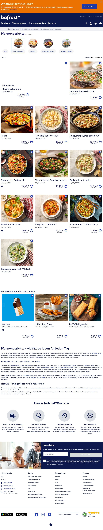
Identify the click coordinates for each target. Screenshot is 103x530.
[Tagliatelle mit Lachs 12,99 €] (86, 174)
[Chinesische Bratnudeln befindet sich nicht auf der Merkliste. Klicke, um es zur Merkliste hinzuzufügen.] (31, 154)
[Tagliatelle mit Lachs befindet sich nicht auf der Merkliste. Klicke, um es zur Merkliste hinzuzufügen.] (100, 154)
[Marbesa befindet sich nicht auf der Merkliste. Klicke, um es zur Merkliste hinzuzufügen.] (32, 300)
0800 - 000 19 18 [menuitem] (7, 495)
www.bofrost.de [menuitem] (7, 489)
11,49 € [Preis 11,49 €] (58, 188)
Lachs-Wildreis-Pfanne (66, 372)
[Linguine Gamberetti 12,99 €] (51, 219)
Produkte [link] (5, 23)
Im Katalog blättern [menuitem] (34, 483)
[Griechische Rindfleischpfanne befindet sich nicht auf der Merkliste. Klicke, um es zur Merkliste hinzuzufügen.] (66, 63)
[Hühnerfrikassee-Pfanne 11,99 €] (86, 84)
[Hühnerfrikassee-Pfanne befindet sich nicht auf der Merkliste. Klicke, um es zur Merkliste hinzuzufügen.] (100, 63)
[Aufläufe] (33, 43)
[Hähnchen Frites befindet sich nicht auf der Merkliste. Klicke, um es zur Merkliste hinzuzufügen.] (66, 300)
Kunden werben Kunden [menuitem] (35, 498)
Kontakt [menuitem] (3, 483)
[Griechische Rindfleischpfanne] (34, 84)
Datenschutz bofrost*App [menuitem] (62, 495)
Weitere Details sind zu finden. (54, 468)
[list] (51, 427)
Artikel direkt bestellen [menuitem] (35, 480)
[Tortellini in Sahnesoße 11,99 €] (51, 129)
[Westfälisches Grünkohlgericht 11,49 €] (51, 174)
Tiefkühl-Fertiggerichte (37, 362)
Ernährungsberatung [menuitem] (88, 483)
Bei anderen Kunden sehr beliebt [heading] (18, 295)
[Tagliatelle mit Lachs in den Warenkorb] (100, 188)
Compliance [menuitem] (59, 501)
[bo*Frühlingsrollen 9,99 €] (85, 324)
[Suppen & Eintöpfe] (66, 43)
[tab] (91, 23)
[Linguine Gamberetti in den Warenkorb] (65, 233)
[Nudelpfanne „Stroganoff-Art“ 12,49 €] (86, 129)
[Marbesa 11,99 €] (18, 324)
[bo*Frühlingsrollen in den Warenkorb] (99, 341)
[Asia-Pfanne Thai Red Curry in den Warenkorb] (100, 233)
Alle (5, 51)
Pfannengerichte (96, 358)
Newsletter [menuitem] (31, 495)
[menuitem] (5, 24)
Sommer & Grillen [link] (37, 23)
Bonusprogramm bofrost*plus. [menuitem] (37, 501)
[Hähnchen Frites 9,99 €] (51, 324)
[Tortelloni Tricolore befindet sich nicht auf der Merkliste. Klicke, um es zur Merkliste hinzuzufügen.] (31, 199)
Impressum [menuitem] (58, 489)
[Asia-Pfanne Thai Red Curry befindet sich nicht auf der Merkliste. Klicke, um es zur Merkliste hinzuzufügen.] (100, 199)
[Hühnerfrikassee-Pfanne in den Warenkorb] (100, 98)
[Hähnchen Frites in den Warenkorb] (65, 341)
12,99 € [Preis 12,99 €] (24, 143)
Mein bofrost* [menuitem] (6, 486)
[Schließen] (101, 2)
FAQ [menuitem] (2, 480)
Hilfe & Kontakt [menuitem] (97, 16)
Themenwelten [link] (19, 23)
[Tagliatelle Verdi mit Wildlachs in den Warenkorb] (31, 279)
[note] (18, 331)
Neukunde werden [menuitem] (88, 489)
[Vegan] (2, 188)
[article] (51, 376)
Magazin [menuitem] (82, 16)
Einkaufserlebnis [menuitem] (87, 486)
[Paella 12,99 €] (17, 129)
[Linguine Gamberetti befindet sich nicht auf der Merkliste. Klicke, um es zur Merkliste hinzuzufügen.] (66, 199)
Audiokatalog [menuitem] (32, 489)
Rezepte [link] (52, 23)
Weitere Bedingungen (13, 9)
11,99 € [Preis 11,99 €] (20, 95)
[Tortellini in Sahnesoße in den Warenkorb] (65, 143)
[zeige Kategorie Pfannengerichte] (18, 45)
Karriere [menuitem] (89, 16)
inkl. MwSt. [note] (26, 342)
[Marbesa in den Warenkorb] (32, 341)
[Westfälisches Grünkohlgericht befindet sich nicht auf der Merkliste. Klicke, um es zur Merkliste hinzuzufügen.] (66, 154)
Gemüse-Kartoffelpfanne (37, 382)
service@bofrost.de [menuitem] (8, 492)
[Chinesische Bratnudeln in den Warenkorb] (31, 188)
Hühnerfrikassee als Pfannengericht (20, 371)
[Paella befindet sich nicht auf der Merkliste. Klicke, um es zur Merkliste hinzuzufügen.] (31, 109)
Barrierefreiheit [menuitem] (59, 507)
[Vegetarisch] (2, 234)
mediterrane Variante (70, 371)
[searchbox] (59, 23)
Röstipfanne (26, 380)
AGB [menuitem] (56, 486)
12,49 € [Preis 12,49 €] (93, 143)
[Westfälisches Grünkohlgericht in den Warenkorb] (65, 188)
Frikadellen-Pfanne (40, 393)
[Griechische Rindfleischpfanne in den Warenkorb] (27, 95)
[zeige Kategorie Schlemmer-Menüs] (48, 46)
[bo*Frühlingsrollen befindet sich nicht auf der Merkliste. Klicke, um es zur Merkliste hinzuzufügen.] (99, 300)
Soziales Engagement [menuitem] (61, 498)
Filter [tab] (4, 57)
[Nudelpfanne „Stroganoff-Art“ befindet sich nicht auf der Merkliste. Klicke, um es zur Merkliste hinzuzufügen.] (100, 109)
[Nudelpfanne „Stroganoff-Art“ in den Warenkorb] (100, 143)
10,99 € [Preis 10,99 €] (24, 188)
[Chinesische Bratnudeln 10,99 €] (17, 174)
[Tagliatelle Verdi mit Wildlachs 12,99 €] (17, 265)
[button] (89, 6)
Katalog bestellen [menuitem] (33, 486)
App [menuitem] (29, 492)
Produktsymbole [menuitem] (87, 497)
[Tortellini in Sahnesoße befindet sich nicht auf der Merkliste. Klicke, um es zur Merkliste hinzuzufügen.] (66, 109)
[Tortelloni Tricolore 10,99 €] (17, 219)
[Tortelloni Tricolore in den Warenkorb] (31, 233)
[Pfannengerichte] (18, 43)
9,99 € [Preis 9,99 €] (59, 340)
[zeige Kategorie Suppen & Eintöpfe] (66, 46)
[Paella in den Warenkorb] (31, 143)
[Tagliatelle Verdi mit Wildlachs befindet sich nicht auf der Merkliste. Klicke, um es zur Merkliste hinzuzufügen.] (31, 244)
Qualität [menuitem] (85, 480)
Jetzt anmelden (94, 459)
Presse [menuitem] (57, 483)
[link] (16, 17)
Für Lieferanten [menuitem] (59, 504)
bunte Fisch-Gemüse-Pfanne (45, 372)
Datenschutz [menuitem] (59, 492)
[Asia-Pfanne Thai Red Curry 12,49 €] (86, 219)
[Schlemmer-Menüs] (48, 43)
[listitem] (13, 427)
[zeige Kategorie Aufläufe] (33, 46)
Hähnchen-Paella (89, 371)
